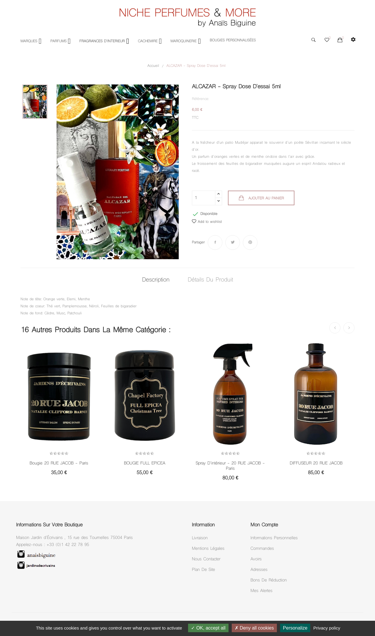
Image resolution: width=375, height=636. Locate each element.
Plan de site (203, 570)
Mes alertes (261, 591)
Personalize (295, 627)
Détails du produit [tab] (210, 280)
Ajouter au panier (265, 198)
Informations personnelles (274, 538)
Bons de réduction (268, 580)
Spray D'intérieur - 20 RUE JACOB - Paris (230, 466)
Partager (215, 242)
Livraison (200, 538)
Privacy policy (326, 627)
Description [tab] (155, 280)
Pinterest (250, 242)
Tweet (232, 242)
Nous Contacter (206, 559)
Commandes (262, 549)
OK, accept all (208, 627)
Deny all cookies (254, 627)
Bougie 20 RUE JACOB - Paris (59, 463)
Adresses (258, 570)
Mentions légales (208, 549)
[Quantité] (203, 198)
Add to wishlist (207, 222)
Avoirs (256, 559)
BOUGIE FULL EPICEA (144, 463)
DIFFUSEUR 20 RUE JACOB (316, 463)
